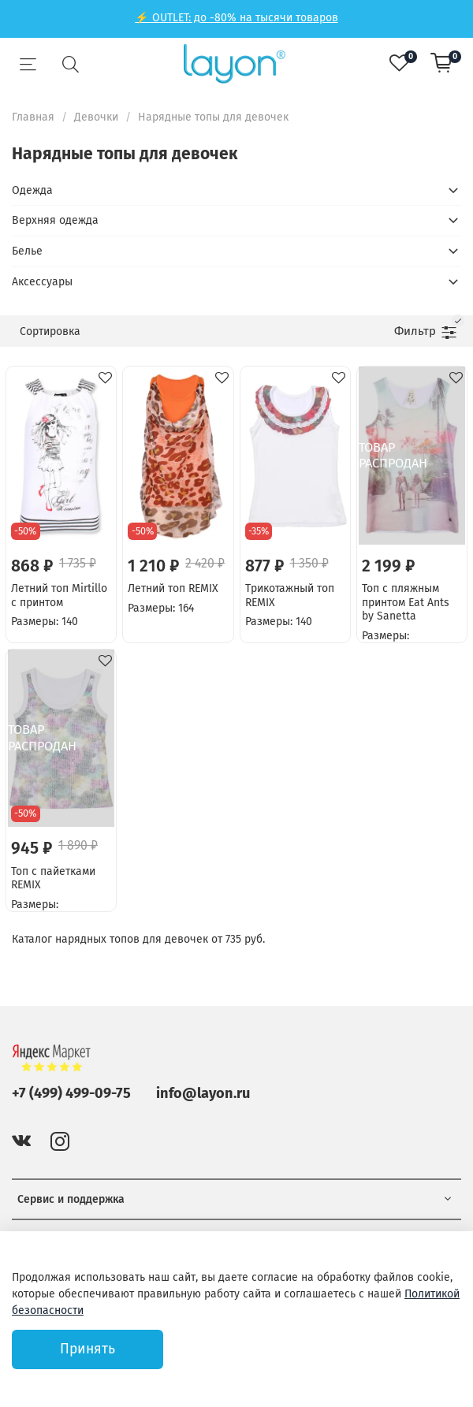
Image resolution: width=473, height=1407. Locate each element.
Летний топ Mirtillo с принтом (59, 595)
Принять (87, 1349)
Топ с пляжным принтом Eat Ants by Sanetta (405, 602)
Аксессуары (42, 281)
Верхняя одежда (55, 220)
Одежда (32, 190)
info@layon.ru (203, 1093)
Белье (27, 251)
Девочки (96, 117)
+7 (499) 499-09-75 (71, 1093)
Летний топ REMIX (173, 588)
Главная (33, 117)
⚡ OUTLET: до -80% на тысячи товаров (236, 17)
